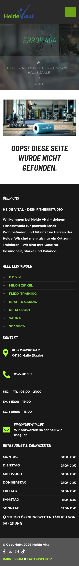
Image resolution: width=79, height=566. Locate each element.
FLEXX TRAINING (23, 293)
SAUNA (15, 318)
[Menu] (70, 12)
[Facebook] (4, 551)
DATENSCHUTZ (39, 559)
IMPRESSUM (13, 559)
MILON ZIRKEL (21, 285)
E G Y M (15, 277)
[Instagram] (17, 551)
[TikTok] (23, 551)
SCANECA (17, 326)
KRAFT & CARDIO (23, 302)
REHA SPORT (20, 310)
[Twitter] (10, 551)
